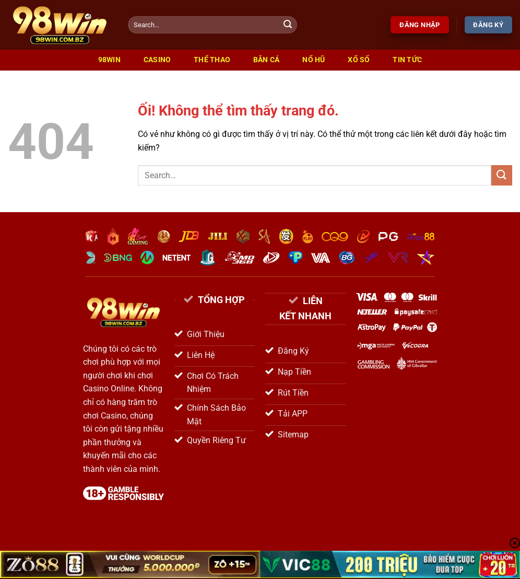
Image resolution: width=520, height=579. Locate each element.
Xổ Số (359, 59)
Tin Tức (407, 59)
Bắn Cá (266, 59)
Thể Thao (212, 59)
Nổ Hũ (313, 59)
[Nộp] (288, 25)
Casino (157, 59)
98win (109, 59)
